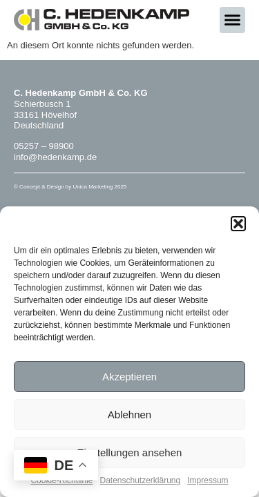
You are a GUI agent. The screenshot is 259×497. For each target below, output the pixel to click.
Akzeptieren (129, 376)
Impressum (207, 480)
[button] (238, 224)
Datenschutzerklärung (139, 480)
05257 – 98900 (44, 146)
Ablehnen (129, 414)
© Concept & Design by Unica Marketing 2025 (70, 187)
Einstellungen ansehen (129, 452)
